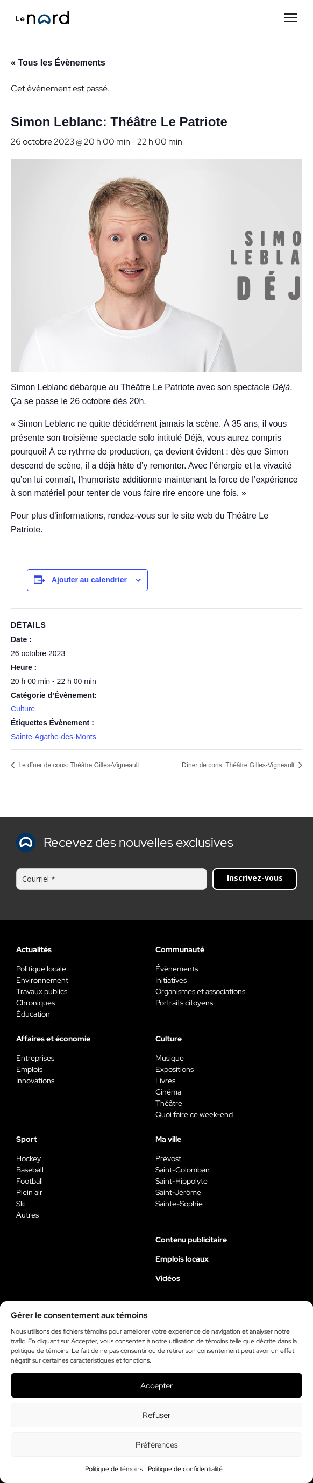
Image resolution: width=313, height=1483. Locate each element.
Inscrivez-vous (255, 878)
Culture (23, 708)
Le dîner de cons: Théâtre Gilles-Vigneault (78, 765)
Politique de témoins (114, 1469)
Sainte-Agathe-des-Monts (53, 736)
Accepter (156, 1385)
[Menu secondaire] (290, 17)
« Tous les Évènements (58, 62)
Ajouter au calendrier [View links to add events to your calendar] (89, 579)
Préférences (157, 1444)
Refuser (156, 1415)
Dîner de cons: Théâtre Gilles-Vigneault (239, 765)
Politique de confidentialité (185, 1469)
